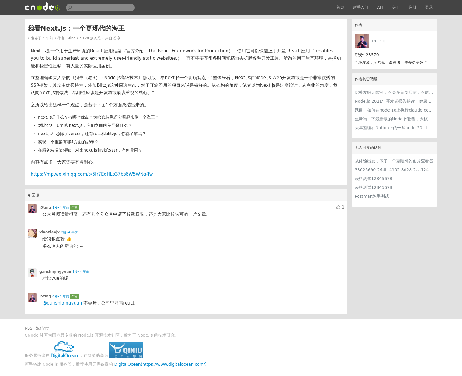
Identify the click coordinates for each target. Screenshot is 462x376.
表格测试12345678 (373, 178)
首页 (340, 7)
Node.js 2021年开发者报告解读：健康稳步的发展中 (394, 101)
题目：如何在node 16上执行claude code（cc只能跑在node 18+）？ (394, 110)
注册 (412, 7)
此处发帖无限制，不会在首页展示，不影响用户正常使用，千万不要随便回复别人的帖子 (394, 92)
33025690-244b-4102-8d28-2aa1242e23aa (394, 169)
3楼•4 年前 (80, 272)
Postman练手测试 (372, 196)
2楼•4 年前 (69, 232)
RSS (28, 328)
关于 (396, 7)
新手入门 (360, 7)
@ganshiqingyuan (62, 303)
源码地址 (43, 328)
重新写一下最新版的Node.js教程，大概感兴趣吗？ (394, 119)
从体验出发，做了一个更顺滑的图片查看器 (394, 161)
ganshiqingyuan (55, 271)
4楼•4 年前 (60, 296)
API (380, 7)
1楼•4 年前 (60, 207)
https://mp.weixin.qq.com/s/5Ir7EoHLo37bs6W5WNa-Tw (92, 174)
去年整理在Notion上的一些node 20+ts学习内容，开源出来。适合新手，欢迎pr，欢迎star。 (394, 127)
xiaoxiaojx (49, 232)
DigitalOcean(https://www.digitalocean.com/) (160, 364)
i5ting (379, 41)
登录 (429, 7)
